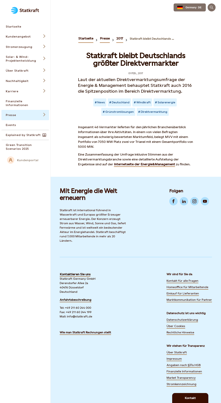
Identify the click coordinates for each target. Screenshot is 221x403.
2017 (119, 38)
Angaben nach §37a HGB (184, 365)
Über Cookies (176, 326)
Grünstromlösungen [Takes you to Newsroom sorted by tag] (119, 111)
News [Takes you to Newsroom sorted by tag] (101, 102)
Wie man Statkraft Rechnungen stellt (85, 332)
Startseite (85, 38)
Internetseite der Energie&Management (144, 164)
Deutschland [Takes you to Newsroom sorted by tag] (120, 102)
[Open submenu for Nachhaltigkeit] (25, 81)
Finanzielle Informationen (184, 371)
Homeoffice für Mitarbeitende (187, 287)
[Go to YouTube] (205, 201)
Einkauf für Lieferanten (183, 293)
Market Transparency (181, 377)
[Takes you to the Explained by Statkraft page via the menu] (25, 135)
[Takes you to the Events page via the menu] (25, 125)
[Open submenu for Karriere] (25, 91)
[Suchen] (212, 7)
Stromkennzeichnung (181, 384)
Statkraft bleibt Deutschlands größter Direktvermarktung (153, 38)
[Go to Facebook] (173, 201)
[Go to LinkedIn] (184, 201)
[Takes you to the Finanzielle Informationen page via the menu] (25, 103)
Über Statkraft (177, 352)
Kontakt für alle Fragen (182, 280)
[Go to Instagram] (194, 201)
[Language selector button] (190, 7)
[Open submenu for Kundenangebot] (25, 36)
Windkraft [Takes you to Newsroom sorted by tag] (143, 102)
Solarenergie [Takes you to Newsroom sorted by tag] (166, 102)
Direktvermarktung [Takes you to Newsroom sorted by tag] (154, 111)
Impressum (174, 358)
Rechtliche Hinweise (180, 332)
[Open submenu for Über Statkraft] (25, 70)
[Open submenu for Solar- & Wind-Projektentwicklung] (25, 58)
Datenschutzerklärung (182, 319)
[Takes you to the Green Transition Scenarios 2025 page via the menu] (25, 147)
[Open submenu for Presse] (25, 115)
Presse (105, 38)
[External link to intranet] (25, 160)
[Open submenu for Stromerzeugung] (25, 47)
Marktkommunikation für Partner (189, 299)
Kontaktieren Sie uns (75, 274)
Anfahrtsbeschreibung (75, 299)
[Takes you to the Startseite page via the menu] (25, 26)
